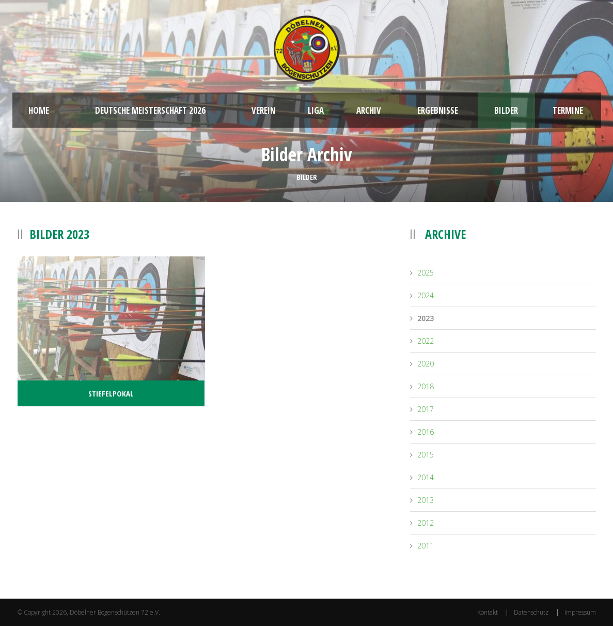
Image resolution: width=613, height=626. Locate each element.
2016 (425, 432)
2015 (425, 455)
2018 (425, 386)
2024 (425, 295)
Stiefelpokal (111, 393)
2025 (425, 273)
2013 (425, 500)
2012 (425, 523)
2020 (425, 364)
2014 (425, 477)
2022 (425, 341)
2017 (425, 409)
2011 (425, 546)
